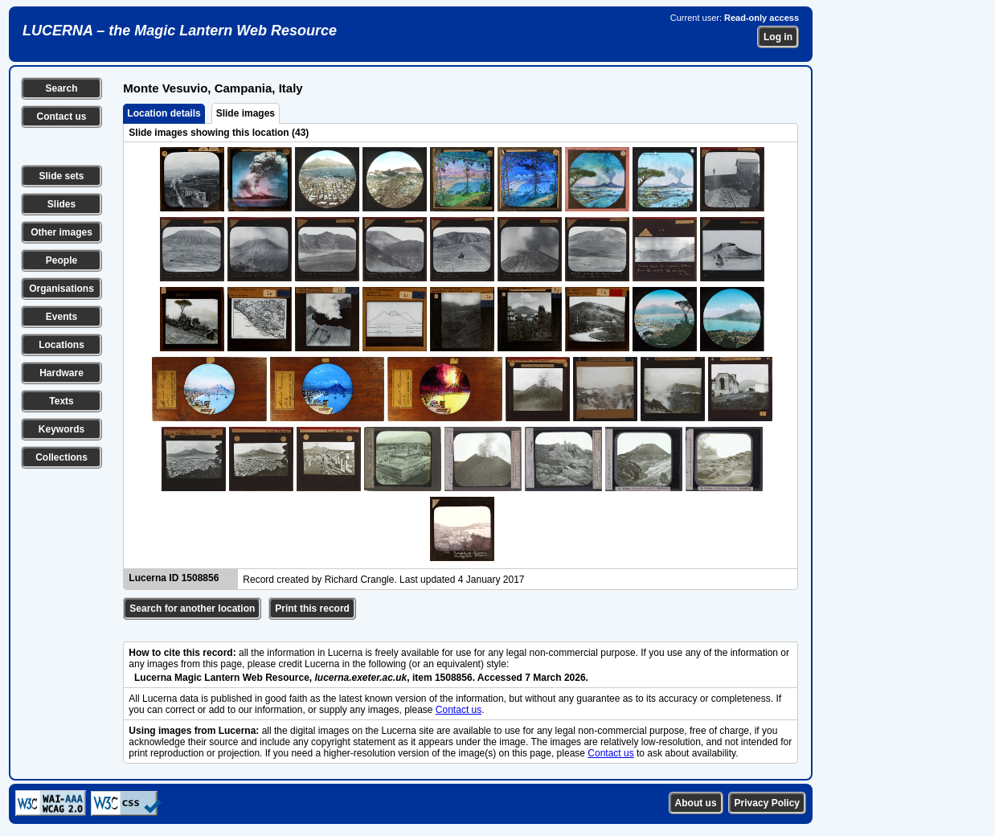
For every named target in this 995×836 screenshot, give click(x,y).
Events (61, 316)
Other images (61, 232)
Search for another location (192, 608)
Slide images (245, 113)
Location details (163, 113)
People (61, 260)
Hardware (61, 373)
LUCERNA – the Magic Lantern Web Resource (180, 31)
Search (61, 88)
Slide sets (61, 176)
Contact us (61, 116)
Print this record (312, 608)
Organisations (61, 288)
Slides (61, 204)
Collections (61, 457)
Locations (61, 344)
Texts (61, 401)
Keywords (61, 429)
